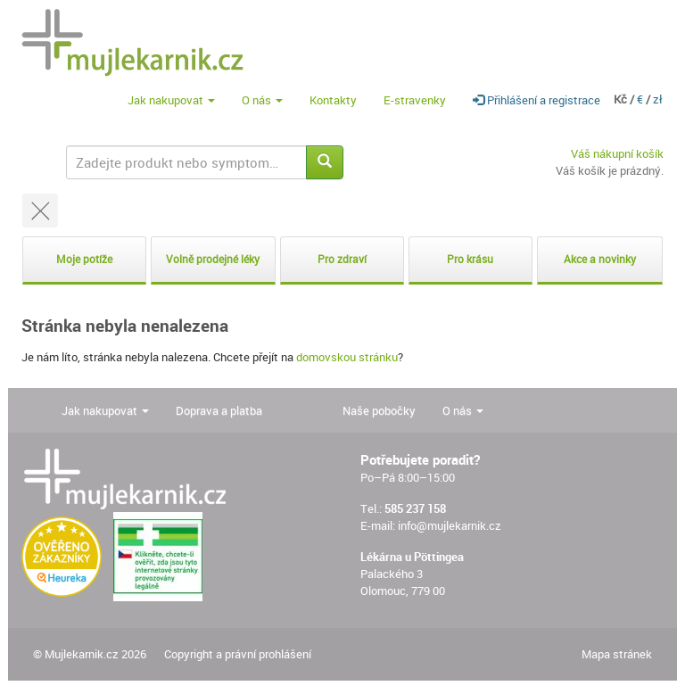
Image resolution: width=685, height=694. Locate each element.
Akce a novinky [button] (600, 259)
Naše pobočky (379, 410)
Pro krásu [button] (470, 259)
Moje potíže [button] (84, 259)
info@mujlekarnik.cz (449, 525)
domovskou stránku (347, 357)
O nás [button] (262, 100)
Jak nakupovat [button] (171, 100)
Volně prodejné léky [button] (213, 259)
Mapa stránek (617, 654)
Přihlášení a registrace (536, 100)
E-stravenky (415, 100)
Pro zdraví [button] (342, 259)
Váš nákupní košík (617, 153)
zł (658, 99)
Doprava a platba (219, 410)
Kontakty (333, 100)
